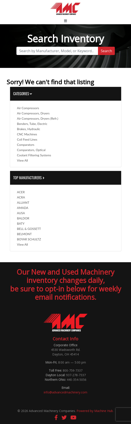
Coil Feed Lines (27, 139)
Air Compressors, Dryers (33, 113)
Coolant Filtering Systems (34, 155)
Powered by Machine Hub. (95, 411)
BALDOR (23, 218)
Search (106, 50)
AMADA (22, 208)
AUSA (21, 213)
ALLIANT (23, 202)
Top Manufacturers (29, 177)
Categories (22, 93)
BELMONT (24, 234)
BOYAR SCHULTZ (29, 239)
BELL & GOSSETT (29, 229)
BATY (20, 223)
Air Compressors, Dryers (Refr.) (37, 118)
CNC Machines (27, 134)
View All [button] (22, 160)
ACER (21, 192)
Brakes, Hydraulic (28, 129)
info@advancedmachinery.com (65, 392)
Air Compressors (28, 108)
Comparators (25, 145)
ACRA (21, 197)
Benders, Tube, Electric (32, 124)
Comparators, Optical (31, 150)
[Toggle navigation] (65, 21)
